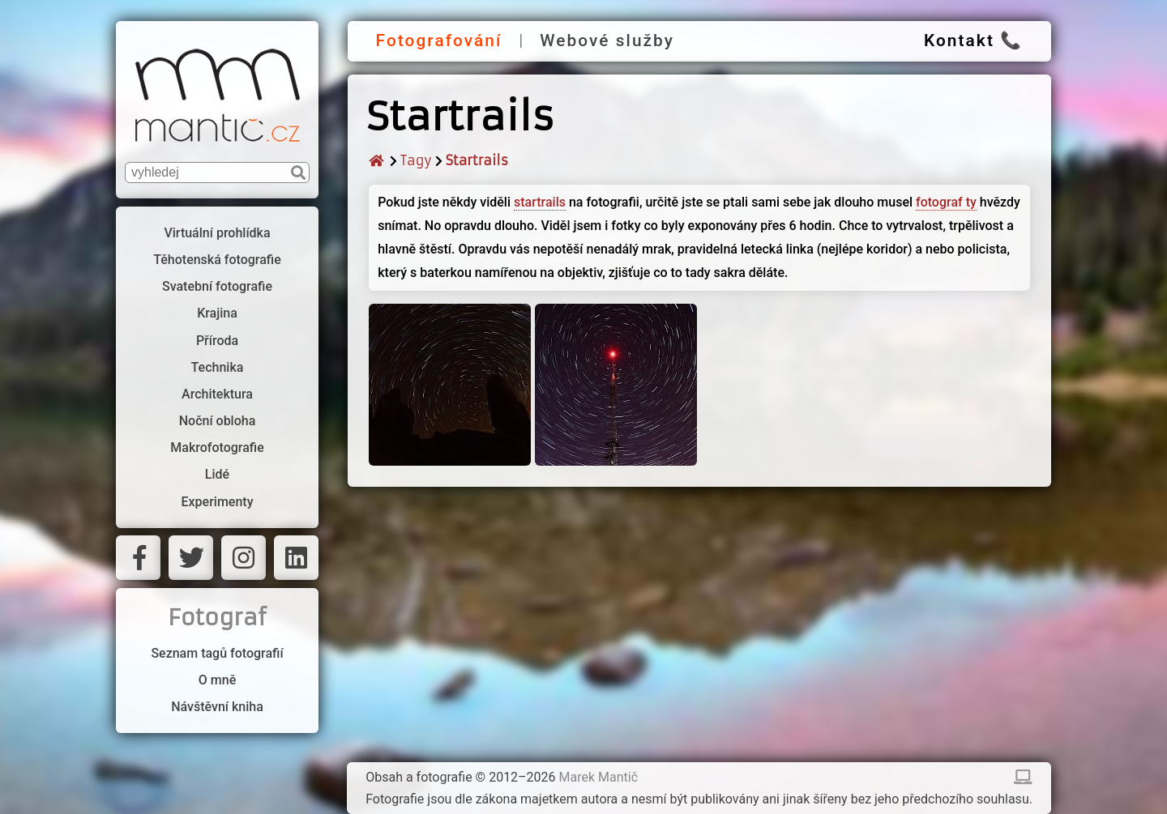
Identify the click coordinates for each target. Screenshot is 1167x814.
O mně (217, 680)
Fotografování (439, 40)
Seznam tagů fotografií (217, 653)
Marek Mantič (599, 777)
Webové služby (607, 40)
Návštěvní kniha (217, 706)
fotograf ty (946, 202)
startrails (540, 202)
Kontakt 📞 (973, 40)
